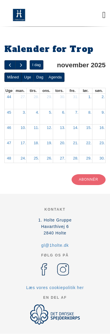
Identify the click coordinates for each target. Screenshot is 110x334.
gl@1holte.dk (55, 245)
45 (9, 112)
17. (23, 143)
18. (36, 143)
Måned (13, 77)
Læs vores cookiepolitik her (55, 287)
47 (9, 143)
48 (9, 158)
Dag (39, 77)
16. (102, 127)
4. (37, 112)
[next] (20, 65)
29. (49, 97)
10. (23, 127)
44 (9, 97)
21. (75, 143)
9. (103, 112)
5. (50, 112)
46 (9, 127)
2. (103, 97)
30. (62, 97)
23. (102, 143)
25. (36, 158)
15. (89, 127)
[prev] (10, 65)
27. (23, 97)
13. (62, 127)
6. (63, 112)
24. (23, 158)
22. (89, 143)
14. (75, 127)
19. (49, 143)
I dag (36, 65)
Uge (27, 77)
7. (76, 112)
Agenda (55, 77)
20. (62, 143)
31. (75, 97)
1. (90, 97)
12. (49, 127)
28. (36, 97)
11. (36, 127)
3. (24, 112)
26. (49, 158)
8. (90, 112)
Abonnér (88, 179)
